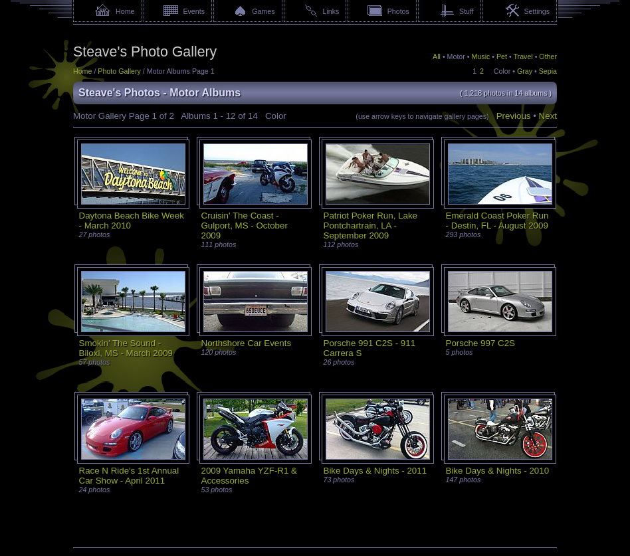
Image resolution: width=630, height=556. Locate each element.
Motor (456, 56)
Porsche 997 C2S (480, 343)
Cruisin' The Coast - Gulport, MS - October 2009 (244, 225)
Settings (537, 11)
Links (331, 11)
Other (548, 56)
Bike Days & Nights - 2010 (498, 471)
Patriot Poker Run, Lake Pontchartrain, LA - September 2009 (371, 225)
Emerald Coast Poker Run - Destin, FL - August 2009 (497, 221)
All (437, 56)
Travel (522, 56)
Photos (398, 11)
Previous (513, 116)
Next (548, 116)
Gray (524, 71)
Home (125, 11)
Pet (501, 56)
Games (263, 11)
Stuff (466, 11)
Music (481, 56)
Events (194, 11)
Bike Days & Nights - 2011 (375, 471)
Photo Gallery (119, 71)
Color (502, 71)
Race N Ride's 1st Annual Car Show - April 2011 (129, 476)
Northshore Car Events (246, 343)
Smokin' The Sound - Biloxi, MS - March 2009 (126, 348)
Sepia (548, 71)
